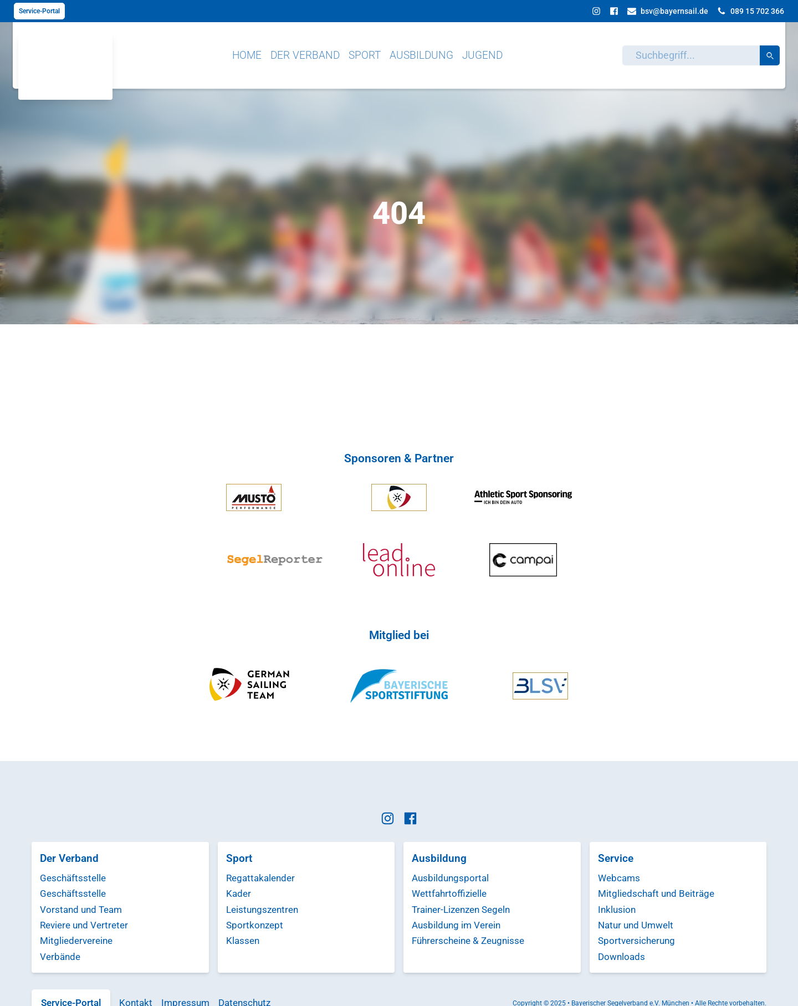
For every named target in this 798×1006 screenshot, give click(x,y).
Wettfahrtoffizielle (449, 893)
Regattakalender (260, 878)
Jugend (482, 55)
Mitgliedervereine (76, 940)
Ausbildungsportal (450, 878)
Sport (365, 55)
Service (615, 858)
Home (247, 55)
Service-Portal (39, 11)
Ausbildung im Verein (456, 925)
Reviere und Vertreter (84, 925)
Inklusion (617, 909)
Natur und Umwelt (635, 925)
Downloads (621, 956)
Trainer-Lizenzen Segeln (461, 909)
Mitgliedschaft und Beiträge (656, 893)
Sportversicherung (636, 940)
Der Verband (305, 55)
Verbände (60, 956)
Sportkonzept (254, 925)
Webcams (619, 878)
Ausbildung (421, 55)
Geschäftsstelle (73, 878)
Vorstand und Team (81, 909)
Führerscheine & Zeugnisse (468, 940)
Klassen (242, 940)
